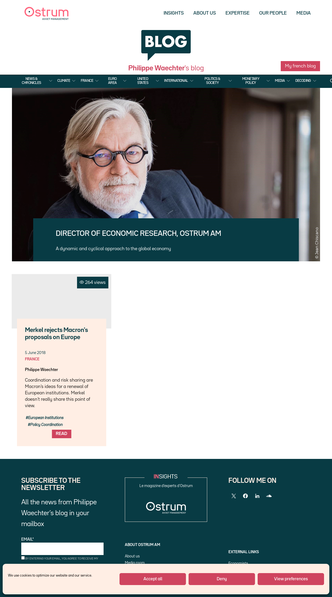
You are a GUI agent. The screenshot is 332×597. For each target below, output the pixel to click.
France (87, 80)
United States (142, 80)
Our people (273, 13)
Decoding (303, 80)
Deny (222, 579)
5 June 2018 (35, 353)
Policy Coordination (46, 425)
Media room (135, 563)
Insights (174, 13)
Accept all (152, 579)
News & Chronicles (31, 80)
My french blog (300, 66)
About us (204, 13)
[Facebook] (245, 496)
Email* (62, 546)
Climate (63, 80)
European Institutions (45, 418)
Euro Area (112, 80)
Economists (238, 563)
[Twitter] (234, 496)
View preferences (291, 579)
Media (303, 13)
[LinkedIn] (257, 496)
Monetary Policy (250, 80)
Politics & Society (212, 80)
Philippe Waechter (41, 370)
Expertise (237, 13)
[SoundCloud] (269, 496)
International (176, 80)
